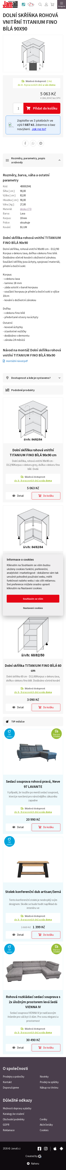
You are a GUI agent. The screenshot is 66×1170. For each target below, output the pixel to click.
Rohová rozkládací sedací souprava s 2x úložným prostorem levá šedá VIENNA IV (33, 1001)
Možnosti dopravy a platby (17, 1108)
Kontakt (7, 1082)
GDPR (6, 1124)
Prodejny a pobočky (13, 1076)
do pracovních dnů (33, 480)
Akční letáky (46, 1124)
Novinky (44, 1076)
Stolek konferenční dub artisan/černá (33, 891)
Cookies (44, 1130)
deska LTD (26, 209)
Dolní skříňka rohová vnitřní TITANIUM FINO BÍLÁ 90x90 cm (33, 452)
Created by (33, 1156)
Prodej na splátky (49, 1082)
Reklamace (9, 1130)
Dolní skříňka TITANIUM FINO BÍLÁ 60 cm (33, 668)
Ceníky (43, 1119)
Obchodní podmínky (13, 1119)
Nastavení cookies (33, 608)
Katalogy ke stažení (13, 1114)
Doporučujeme (11, 1087)
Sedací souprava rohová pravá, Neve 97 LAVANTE (33, 784)
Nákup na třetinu (49, 1087)
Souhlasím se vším (33, 598)
